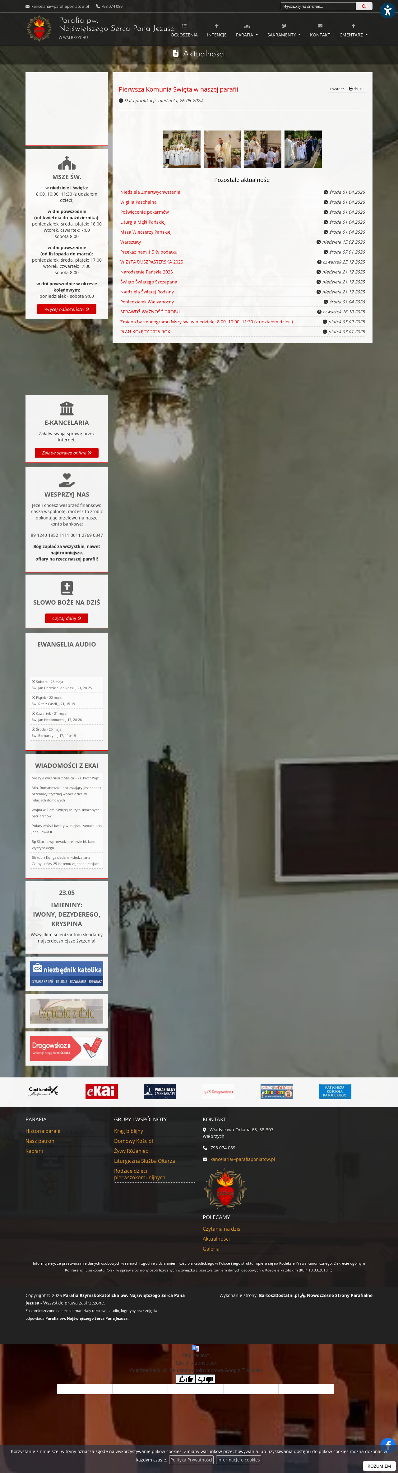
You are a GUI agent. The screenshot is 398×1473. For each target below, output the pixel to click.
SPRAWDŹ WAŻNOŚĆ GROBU (149, 311)
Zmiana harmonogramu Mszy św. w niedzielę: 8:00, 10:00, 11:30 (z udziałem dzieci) (206, 321)
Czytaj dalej (66, 668)
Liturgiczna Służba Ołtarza (144, 1160)
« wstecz (337, 88)
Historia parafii (42, 1131)
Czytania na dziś (221, 1228)
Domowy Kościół (133, 1141)
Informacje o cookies (238, 1460)
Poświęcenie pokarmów (144, 212)
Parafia (245, 30)
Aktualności (204, 54)
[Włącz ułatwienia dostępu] (387, 10)
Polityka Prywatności (191, 1460)
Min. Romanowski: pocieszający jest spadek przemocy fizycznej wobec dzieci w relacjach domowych (66, 910)
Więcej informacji (67, 445)
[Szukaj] (364, 6)
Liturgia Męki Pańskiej (143, 222)
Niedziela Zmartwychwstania (150, 192)
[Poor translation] (205, 1379)
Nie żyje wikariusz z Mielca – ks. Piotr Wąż (65, 894)
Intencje (217, 30)
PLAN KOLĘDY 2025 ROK (145, 331)
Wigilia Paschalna (138, 202)
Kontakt (320, 30)
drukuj (356, 88)
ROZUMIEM (379, 1466)
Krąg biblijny (128, 1131)
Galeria (211, 1248)
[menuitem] (184, 29)
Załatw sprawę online (67, 516)
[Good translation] (186, 1379)
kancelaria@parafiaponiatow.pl (59, 6)
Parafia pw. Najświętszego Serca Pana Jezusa (83, 28)
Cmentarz (352, 30)
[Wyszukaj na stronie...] (318, 6)
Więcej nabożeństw (67, 309)
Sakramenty (282, 30)
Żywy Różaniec (131, 1151)
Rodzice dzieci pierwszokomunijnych (139, 1174)
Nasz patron (39, 1141)
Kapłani (34, 1151)
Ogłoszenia (184, 30)
